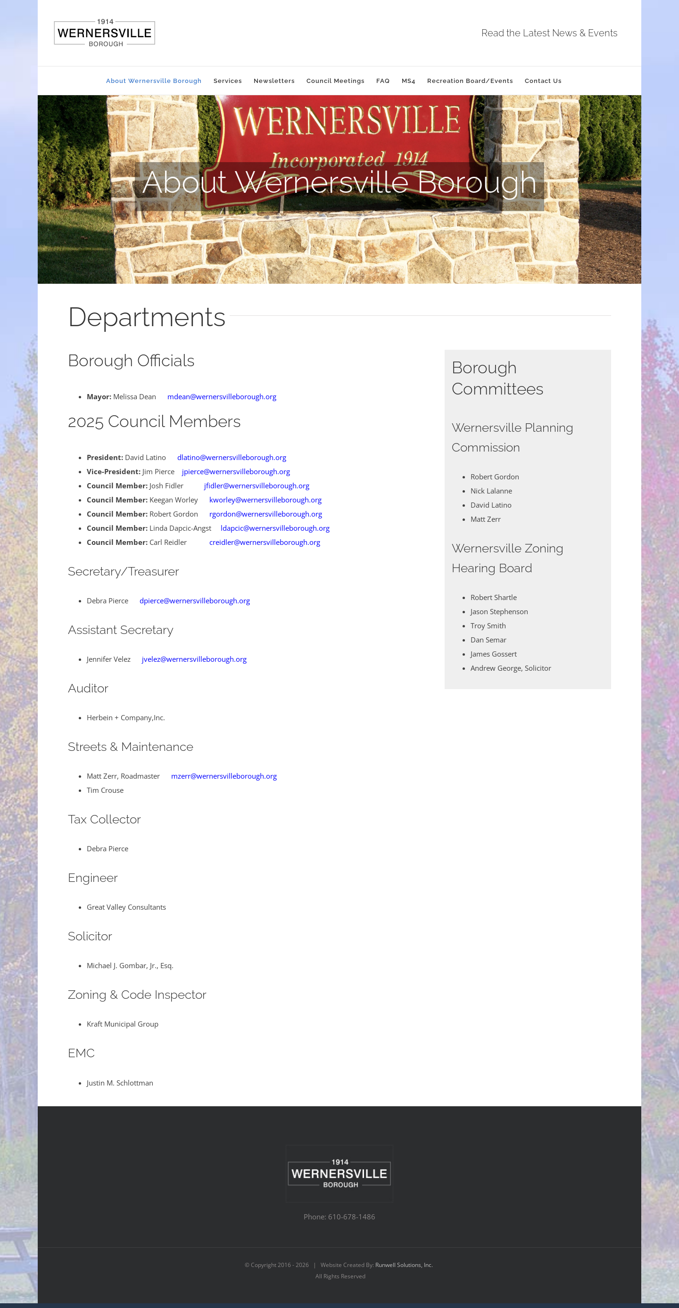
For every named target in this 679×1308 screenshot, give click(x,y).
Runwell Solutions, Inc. (404, 1265)
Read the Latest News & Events (549, 33)
